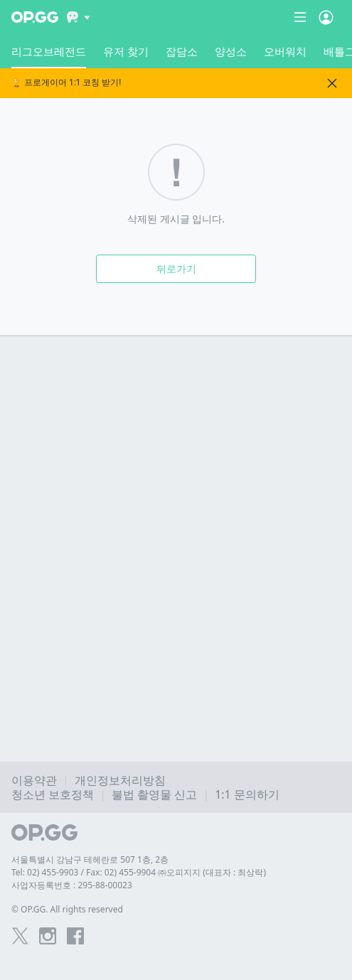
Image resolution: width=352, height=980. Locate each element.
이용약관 (34, 780)
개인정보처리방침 (120, 780)
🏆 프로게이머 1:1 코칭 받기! (66, 82)
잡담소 (182, 51)
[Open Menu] (326, 17)
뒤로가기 (176, 268)
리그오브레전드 (48, 56)
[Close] (332, 83)
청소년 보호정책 (52, 794)
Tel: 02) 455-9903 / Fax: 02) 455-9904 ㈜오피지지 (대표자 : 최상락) (138, 872)
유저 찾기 (126, 51)
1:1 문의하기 (247, 794)
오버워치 (285, 51)
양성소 (231, 51)
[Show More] (78, 17)
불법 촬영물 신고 (154, 794)
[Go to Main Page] (34, 17)
